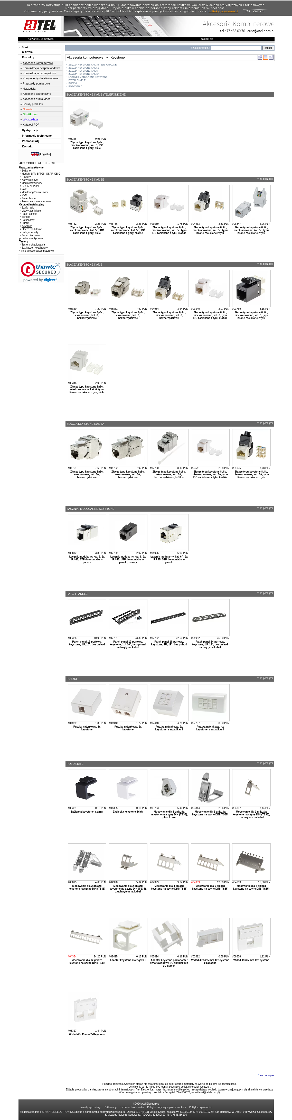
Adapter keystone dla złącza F (128, 960)
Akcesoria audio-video (37, 98)
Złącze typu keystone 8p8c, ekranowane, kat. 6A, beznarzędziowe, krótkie (169, 474)
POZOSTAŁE (75, 86)
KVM (23, 195)
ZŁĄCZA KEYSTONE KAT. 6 (83, 71)
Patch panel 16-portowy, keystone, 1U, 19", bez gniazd (169, 643)
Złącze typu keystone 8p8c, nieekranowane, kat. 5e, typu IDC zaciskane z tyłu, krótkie (169, 230)
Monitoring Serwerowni (34, 192)
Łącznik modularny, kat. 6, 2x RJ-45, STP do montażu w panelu (87, 559)
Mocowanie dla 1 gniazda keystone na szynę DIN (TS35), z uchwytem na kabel (251, 814)
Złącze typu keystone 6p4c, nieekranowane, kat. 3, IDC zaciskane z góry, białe (86, 145)
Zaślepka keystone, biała (128, 811)
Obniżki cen (30, 114)
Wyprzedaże (31, 119)
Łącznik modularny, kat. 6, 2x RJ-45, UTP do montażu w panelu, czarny (128, 559)
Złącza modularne (31, 229)
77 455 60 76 (236, 30)
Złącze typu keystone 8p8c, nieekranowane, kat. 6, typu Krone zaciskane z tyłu (251, 315)
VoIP (23, 189)
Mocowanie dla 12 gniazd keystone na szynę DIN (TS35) (87, 961)
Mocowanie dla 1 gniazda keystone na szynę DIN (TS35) (210, 813)
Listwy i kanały (29, 232)
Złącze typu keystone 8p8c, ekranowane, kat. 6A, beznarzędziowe (86, 474)
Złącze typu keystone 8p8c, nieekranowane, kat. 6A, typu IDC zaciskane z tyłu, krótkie (210, 474)
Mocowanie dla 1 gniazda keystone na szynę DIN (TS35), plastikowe (169, 814)
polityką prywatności (223, 11)
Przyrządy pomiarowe (36, 83)
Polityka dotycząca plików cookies (166, 1107)
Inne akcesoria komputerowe (36, 250)
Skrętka (25, 216)
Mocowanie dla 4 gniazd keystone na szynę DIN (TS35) (169, 887)
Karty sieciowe (29, 179)
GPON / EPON (29, 186)
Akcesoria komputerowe (38, 62)
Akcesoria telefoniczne (37, 93)
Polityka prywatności (200, 1107)
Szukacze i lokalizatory (34, 247)
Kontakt (27, 146)
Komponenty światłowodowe (41, 78)
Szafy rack (27, 207)
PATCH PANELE (77, 80)
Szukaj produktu (33, 104)
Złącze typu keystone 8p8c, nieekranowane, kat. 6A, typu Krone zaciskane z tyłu (251, 474)
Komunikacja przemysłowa (39, 73)
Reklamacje (110, 1107)
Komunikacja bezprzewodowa (41, 68)
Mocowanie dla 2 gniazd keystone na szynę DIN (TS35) (87, 887)
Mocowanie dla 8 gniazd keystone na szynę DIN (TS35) (251, 887)
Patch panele (28, 213)
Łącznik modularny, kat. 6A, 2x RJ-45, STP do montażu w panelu (169, 559)
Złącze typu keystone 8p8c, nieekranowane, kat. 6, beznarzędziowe (169, 315)
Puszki (24, 223)
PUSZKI (73, 83)
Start (25, 47)
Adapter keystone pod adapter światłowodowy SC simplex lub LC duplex (169, 963)
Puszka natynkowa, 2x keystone (128, 728)
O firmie (27, 51)
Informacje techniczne (37, 135)
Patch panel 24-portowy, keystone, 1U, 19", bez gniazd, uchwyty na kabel (210, 644)
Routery (25, 176)
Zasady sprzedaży (90, 1107)
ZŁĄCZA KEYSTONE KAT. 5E (84, 68)
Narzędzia (29, 88)
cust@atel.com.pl (261, 30)
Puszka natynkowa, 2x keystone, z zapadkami (169, 728)
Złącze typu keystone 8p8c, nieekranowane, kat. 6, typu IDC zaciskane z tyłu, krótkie (210, 315)
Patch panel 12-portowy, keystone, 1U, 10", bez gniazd (87, 643)
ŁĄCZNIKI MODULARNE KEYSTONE (88, 77)
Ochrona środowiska (132, 1107)
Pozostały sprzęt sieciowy (35, 201)
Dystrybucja (30, 130)
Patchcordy (27, 220)
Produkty (28, 57)
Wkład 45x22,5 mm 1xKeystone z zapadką (210, 961)
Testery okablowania (32, 244)
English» (45, 154)
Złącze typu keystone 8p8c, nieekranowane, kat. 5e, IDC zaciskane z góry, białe (87, 230)
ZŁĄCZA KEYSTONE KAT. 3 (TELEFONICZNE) (93, 64)
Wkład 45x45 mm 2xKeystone (87, 1034)
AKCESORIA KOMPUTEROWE (38, 163)
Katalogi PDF (31, 124)
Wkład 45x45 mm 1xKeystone (251, 960)
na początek (267, 178)
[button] (40, 272)
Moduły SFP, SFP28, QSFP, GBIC (40, 173)
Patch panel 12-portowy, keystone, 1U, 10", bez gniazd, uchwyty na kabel (128, 644)
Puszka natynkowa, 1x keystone (87, 728)
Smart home (27, 198)
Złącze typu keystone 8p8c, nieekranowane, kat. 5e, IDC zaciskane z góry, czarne (128, 230)
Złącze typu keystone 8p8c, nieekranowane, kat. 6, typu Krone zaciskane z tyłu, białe (87, 389)
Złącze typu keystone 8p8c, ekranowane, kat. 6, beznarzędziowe (86, 315)
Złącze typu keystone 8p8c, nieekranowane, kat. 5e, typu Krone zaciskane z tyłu (210, 230)
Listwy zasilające (30, 210)
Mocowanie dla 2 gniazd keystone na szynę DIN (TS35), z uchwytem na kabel (128, 888)
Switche (25, 170)
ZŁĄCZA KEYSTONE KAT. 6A (84, 74)
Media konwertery (31, 183)
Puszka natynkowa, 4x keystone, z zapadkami (210, 728)
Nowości (28, 109)
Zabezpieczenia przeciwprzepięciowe (31, 237)
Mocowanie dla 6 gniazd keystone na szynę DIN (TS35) (210, 887)
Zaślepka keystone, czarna (87, 811)
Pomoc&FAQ (30, 141)
